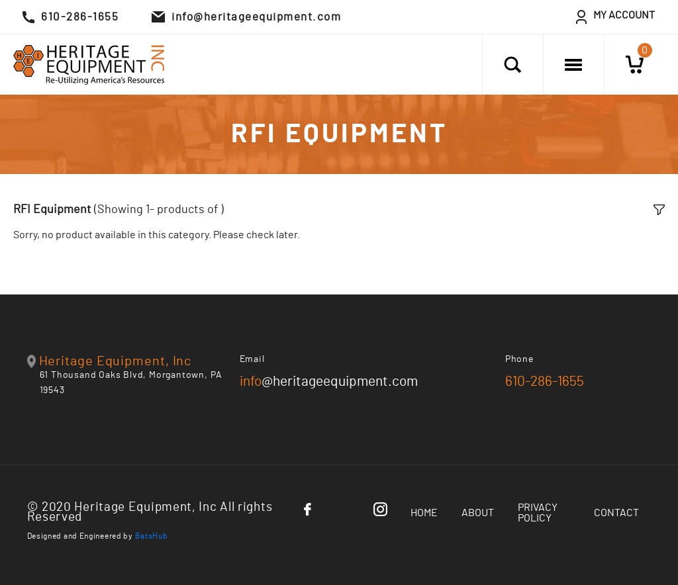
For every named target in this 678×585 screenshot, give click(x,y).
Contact (616, 513)
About (477, 513)
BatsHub (151, 536)
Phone (519, 359)
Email (253, 359)
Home (424, 513)
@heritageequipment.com (329, 381)
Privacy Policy (537, 512)
